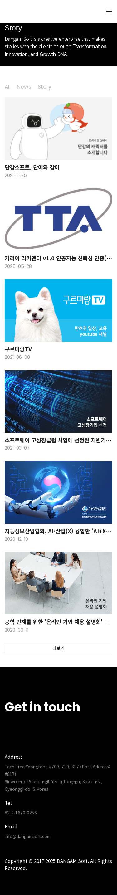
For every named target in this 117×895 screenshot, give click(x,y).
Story (44, 87)
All (8, 87)
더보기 (58, 648)
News (24, 87)
